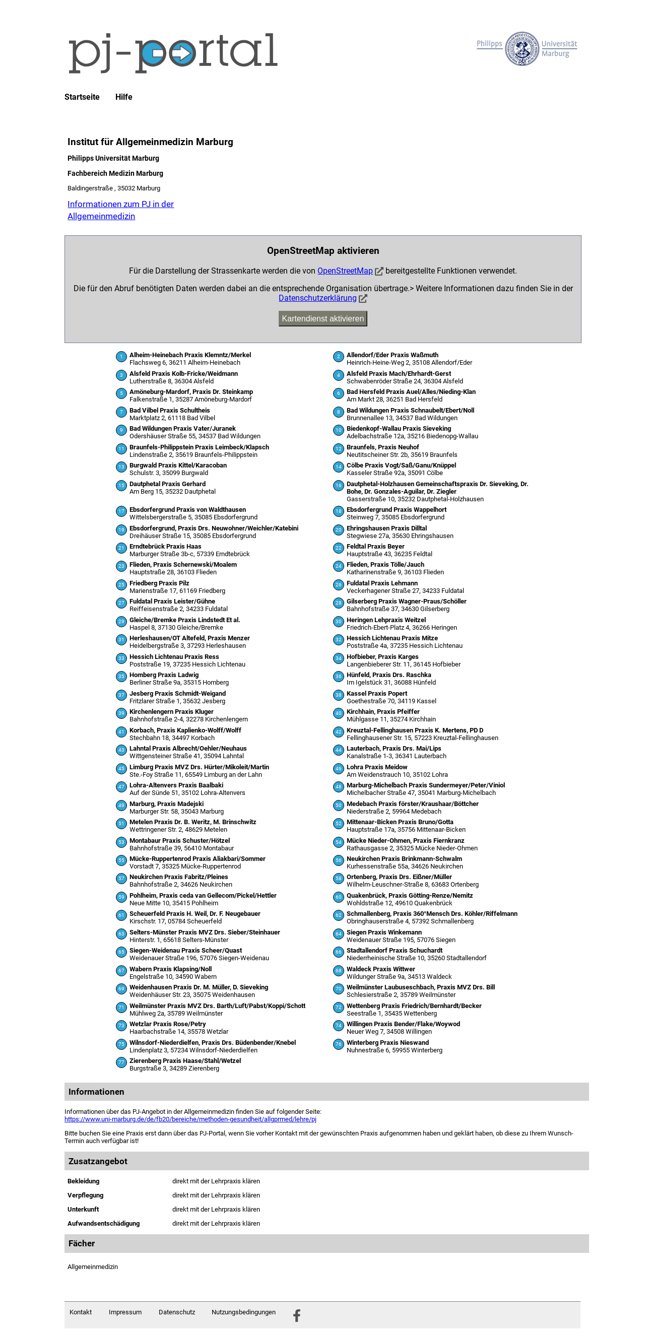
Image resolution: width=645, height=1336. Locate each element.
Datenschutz (177, 1312)
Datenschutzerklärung (318, 298)
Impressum (125, 1312)
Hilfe (124, 97)
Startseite (82, 97)
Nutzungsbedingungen (244, 1312)
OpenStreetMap (345, 271)
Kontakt (81, 1312)
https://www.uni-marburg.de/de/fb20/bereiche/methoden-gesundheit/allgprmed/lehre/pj (190, 1119)
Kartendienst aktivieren (323, 318)
